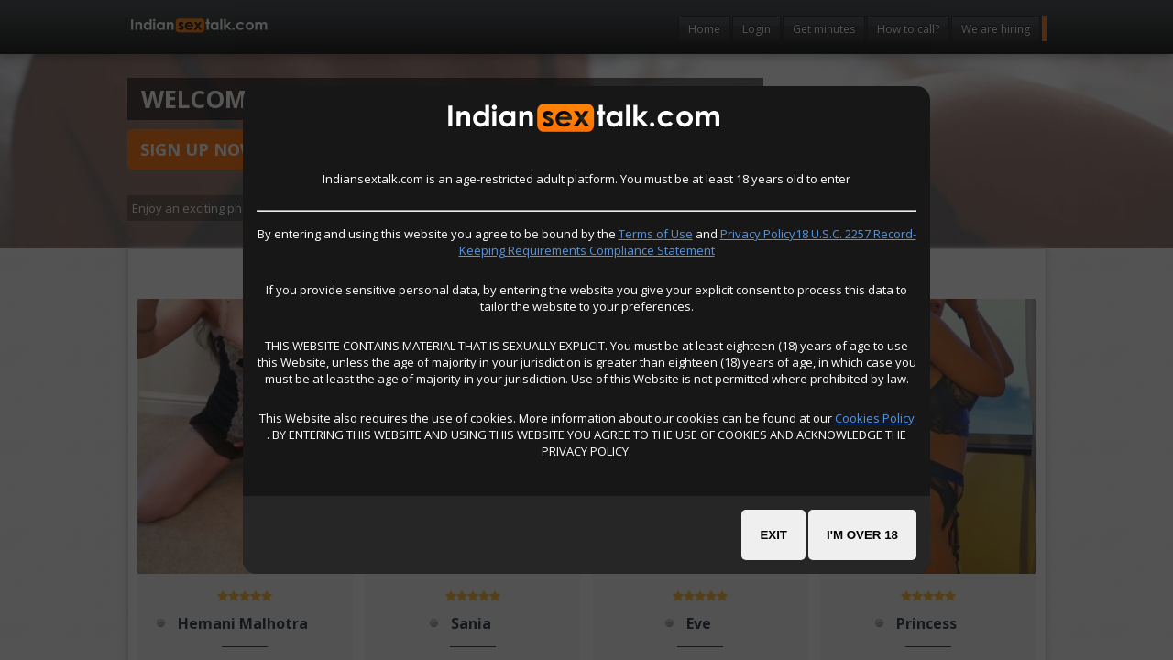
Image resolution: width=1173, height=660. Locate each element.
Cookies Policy (875, 418)
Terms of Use (656, 234)
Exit (773, 535)
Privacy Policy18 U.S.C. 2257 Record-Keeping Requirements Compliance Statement (687, 242)
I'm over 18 (862, 535)
